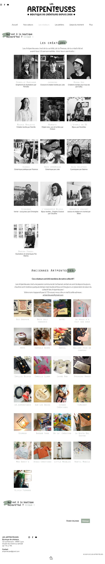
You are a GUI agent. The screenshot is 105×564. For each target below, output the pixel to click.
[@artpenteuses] (4, 5)
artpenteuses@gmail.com (53, 295)
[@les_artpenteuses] (1, 5)
